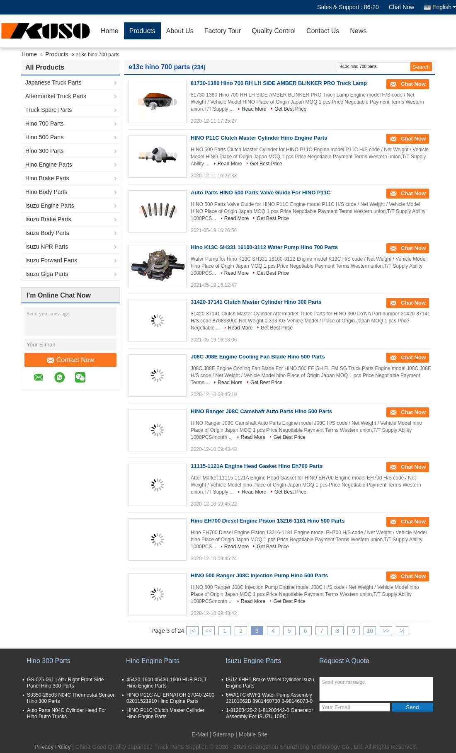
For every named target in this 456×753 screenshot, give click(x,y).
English (444, 7)
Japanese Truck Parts (53, 82)
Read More (254, 109)
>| (402, 630)
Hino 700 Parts (44, 123)
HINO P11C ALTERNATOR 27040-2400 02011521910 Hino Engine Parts (170, 698)
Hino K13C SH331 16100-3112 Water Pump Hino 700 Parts (264, 247)
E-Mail (200, 734)
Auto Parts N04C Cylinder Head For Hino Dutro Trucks (66, 713)
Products (142, 30)
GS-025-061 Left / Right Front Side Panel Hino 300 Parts (65, 683)
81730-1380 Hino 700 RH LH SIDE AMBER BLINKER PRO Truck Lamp (279, 83)
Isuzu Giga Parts (46, 274)
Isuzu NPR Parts (46, 246)
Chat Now (401, 7)
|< (192, 630)
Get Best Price (290, 109)
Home (110, 30)
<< (208, 630)
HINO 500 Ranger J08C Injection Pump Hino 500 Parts (259, 575)
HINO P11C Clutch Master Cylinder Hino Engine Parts (259, 138)
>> (386, 630)
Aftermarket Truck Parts (55, 96)
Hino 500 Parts (44, 137)
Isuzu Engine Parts (49, 205)
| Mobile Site (251, 734)
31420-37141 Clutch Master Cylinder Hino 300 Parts (256, 302)
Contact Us (322, 30)
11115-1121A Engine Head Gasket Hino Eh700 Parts (257, 466)
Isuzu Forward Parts (51, 260)
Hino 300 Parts (44, 151)
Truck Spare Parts (48, 110)
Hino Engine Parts (48, 164)
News (358, 30)
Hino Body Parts (46, 192)
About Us (180, 30)
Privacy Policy (52, 746)
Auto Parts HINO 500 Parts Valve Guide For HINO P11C (260, 192)
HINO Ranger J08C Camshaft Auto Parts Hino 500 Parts (261, 411)
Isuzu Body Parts (47, 233)
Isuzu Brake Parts (48, 219)
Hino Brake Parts (47, 178)
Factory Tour (222, 30)
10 (369, 630)
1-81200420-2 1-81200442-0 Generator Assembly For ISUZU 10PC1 (269, 713)
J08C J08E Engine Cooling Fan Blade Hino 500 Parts (258, 356)
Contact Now (71, 360)
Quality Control (274, 30)
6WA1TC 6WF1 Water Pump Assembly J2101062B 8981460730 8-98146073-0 (269, 698)
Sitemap (223, 734)
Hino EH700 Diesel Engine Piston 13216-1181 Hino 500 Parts (267, 521)
